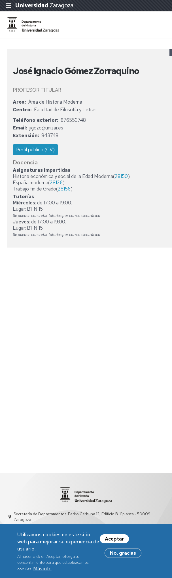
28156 (64, 189)
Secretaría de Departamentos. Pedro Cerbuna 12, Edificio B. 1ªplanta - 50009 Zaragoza (82, 516)
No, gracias (123, 556)
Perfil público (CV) (35, 149)
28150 (121, 176)
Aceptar (114, 542)
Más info (42, 571)
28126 (56, 182)
